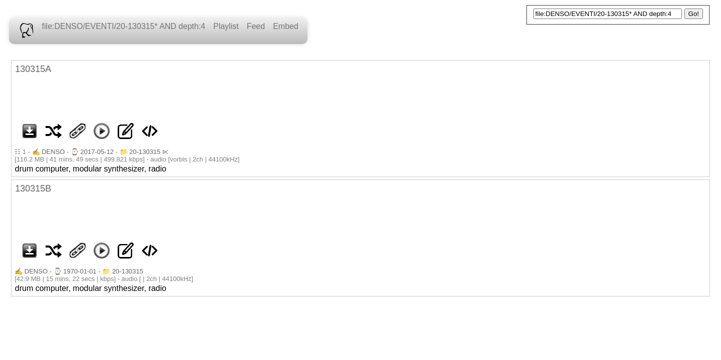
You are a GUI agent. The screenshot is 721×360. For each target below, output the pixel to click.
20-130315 (144, 152)
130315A (33, 69)
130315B (33, 189)
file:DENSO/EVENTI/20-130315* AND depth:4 (123, 26)
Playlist (226, 26)
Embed (285, 26)
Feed (256, 26)
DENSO (53, 152)
